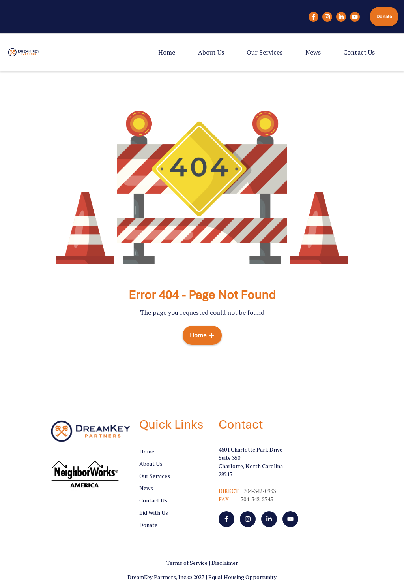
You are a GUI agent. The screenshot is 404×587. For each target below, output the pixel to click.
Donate (384, 16)
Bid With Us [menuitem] (153, 512)
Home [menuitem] (166, 52)
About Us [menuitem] (211, 52)
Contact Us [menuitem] (359, 52)
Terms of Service (187, 562)
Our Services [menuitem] (264, 52)
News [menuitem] (313, 52)
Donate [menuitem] (148, 525)
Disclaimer (224, 562)
